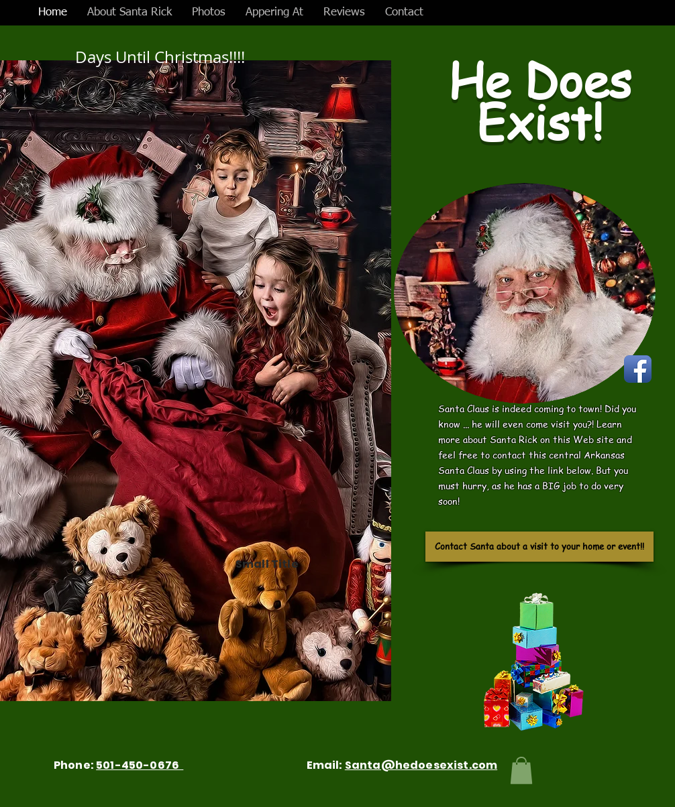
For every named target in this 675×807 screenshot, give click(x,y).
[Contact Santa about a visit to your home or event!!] (539, 547)
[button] (521, 770)
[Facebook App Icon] (638, 369)
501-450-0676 (139, 765)
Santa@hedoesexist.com (421, 765)
